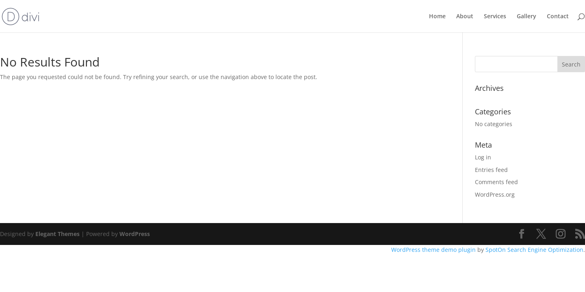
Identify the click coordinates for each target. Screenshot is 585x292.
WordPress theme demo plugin (433, 249)
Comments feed (496, 182)
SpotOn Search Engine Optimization (534, 249)
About (464, 16)
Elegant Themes (57, 234)
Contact (558, 16)
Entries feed (491, 170)
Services (495, 16)
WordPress (134, 234)
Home (437, 16)
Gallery (526, 16)
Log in (483, 157)
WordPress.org (495, 194)
